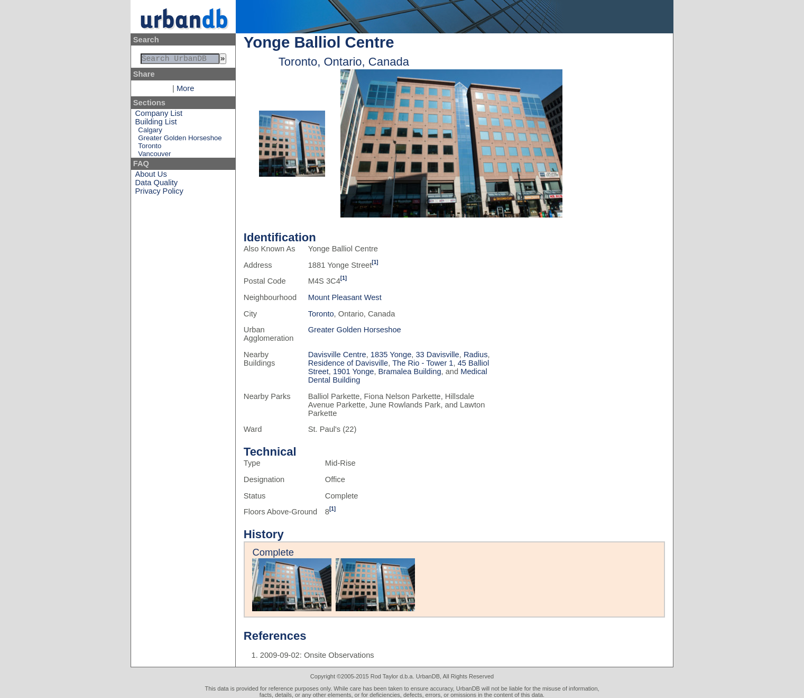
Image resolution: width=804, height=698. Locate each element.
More (185, 90)
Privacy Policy (159, 193)
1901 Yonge (353, 371)
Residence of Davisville (348, 363)
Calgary (150, 132)
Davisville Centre (337, 354)
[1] (375, 262)
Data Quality (156, 184)
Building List (156, 124)
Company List (159, 115)
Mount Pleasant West (345, 297)
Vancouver (154, 156)
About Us (151, 176)
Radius (476, 354)
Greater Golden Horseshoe (179, 140)
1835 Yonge (391, 354)
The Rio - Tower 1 (422, 363)
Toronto (149, 148)
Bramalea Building (409, 371)
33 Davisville (437, 354)
